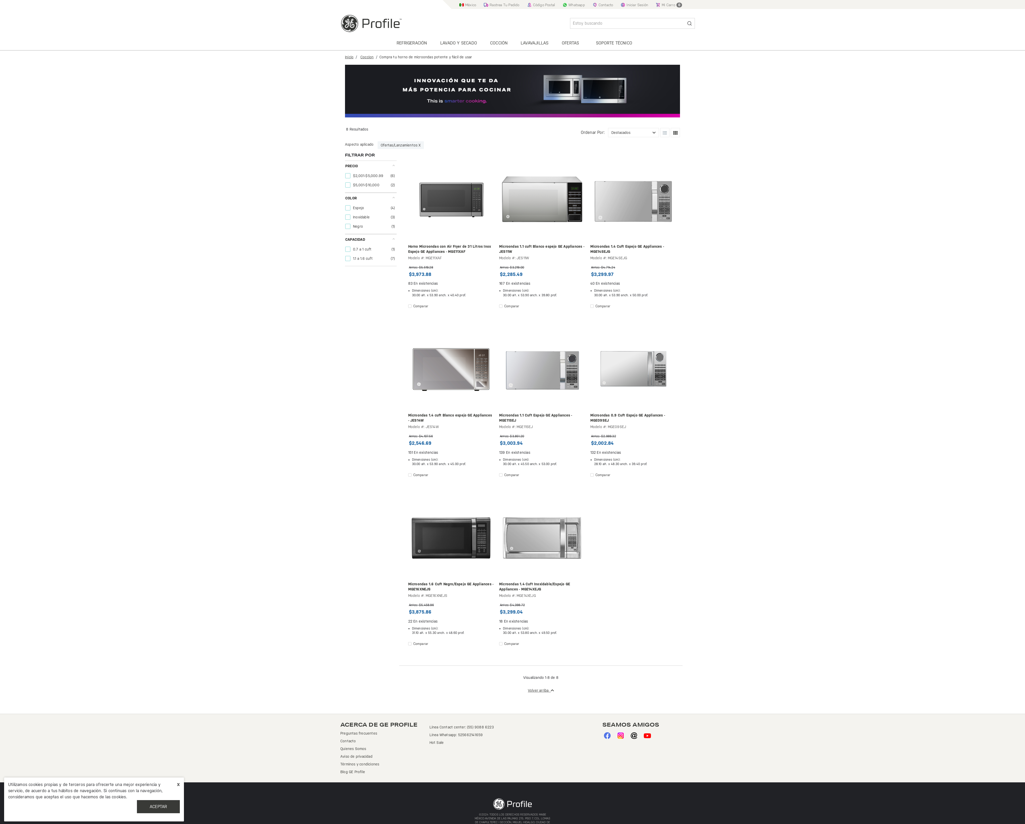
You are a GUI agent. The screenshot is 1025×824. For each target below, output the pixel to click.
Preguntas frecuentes (358, 733)
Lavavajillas (534, 43)
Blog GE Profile (352, 772)
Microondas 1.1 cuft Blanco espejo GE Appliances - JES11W (541, 249)
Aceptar (158, 806)
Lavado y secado (458, 43)
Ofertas (570, 43)
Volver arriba (541, 690)
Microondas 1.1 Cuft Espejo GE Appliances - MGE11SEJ (535, 417)
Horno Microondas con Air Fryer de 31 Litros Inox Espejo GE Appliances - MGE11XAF (449, 249)
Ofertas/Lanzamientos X (401, 145)
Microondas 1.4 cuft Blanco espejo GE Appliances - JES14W (450, 417)
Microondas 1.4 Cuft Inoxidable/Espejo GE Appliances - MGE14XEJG (534, 586)
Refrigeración (412, 43)
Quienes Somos (353, 749)
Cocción (499, 43)
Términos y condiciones (359, 764)
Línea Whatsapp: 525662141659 (456, 735)
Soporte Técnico (614, 43)
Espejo (359, 208)
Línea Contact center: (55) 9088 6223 (462, 727)
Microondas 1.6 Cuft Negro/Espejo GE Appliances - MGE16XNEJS (451, 586)
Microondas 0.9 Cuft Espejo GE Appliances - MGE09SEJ (627, 417)
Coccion (367, 57)
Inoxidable (362, 217)
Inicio (349, 57)
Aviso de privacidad (356, 756)
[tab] (370, 176)
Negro (358, 226)
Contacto (348, 741)
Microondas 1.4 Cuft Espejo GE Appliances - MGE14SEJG (627, 249)
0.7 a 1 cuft (363, 249)
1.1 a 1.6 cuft (363, 258)
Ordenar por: (593, 132)
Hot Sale (437, 742)
